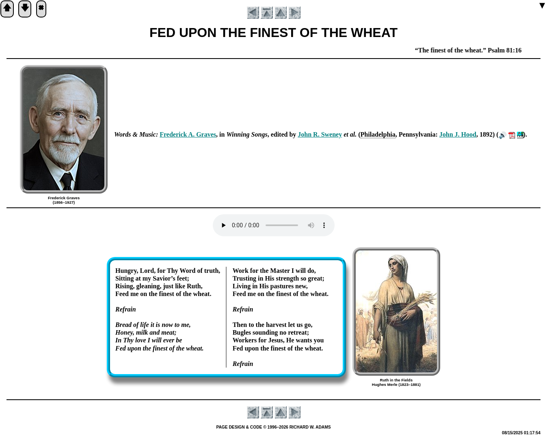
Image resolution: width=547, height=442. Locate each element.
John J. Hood (457, 134)
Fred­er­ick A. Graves (188, 134)
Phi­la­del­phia (378, 134)
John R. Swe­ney (320, 134)
